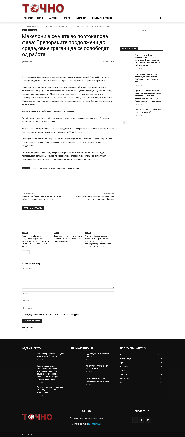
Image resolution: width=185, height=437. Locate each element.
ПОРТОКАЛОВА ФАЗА (47, 168)
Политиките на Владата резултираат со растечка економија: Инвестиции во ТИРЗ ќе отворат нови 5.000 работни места (35, 241)
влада (34, 168)
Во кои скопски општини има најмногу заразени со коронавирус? (50, 389)
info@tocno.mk (94, 424)
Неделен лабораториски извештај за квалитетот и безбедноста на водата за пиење (68, 238)
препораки (61, 168)
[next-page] (28, 252)
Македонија (32, 30)
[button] (160, 18)
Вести (32, 26)
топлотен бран (73, 168)
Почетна (25, 26)
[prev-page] (23, 252)
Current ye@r (28, 327)
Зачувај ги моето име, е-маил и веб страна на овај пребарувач (52, 314)
